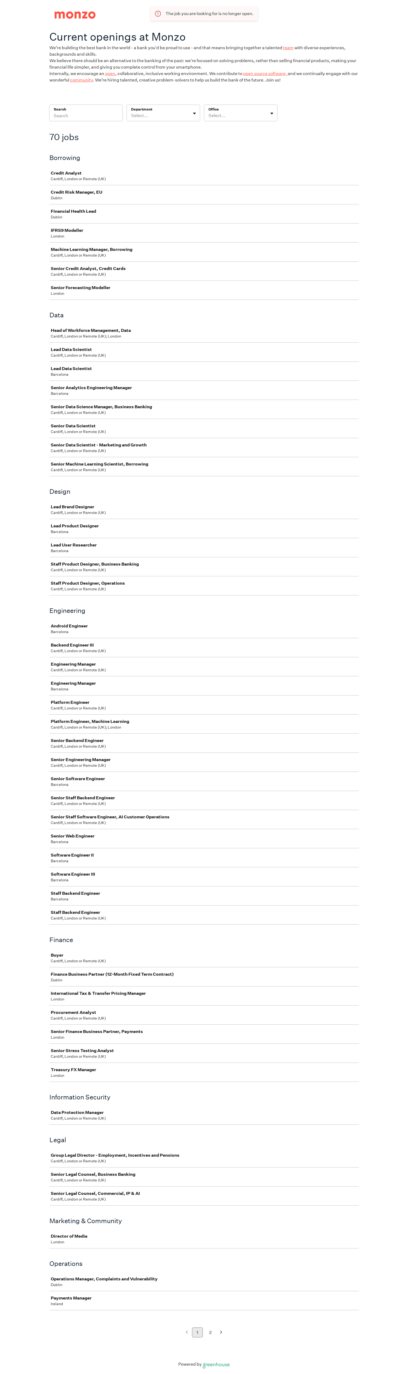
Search (60, 109)
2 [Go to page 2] (210, 1332)
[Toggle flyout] (194, 113)
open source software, (265, 73)
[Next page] (221, 1332)
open (110, 73)
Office (213, 109)
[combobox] (131, 116)
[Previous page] (187, 1332)
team (288, 47)
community (81, 80)
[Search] (85, 116)
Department (141, 109)
